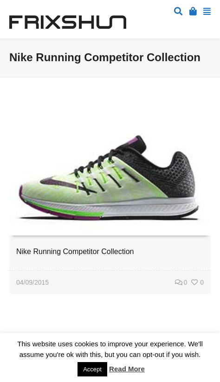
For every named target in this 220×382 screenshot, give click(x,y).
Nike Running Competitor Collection (75, 251)
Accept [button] (92, 369)
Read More (127, 369)
